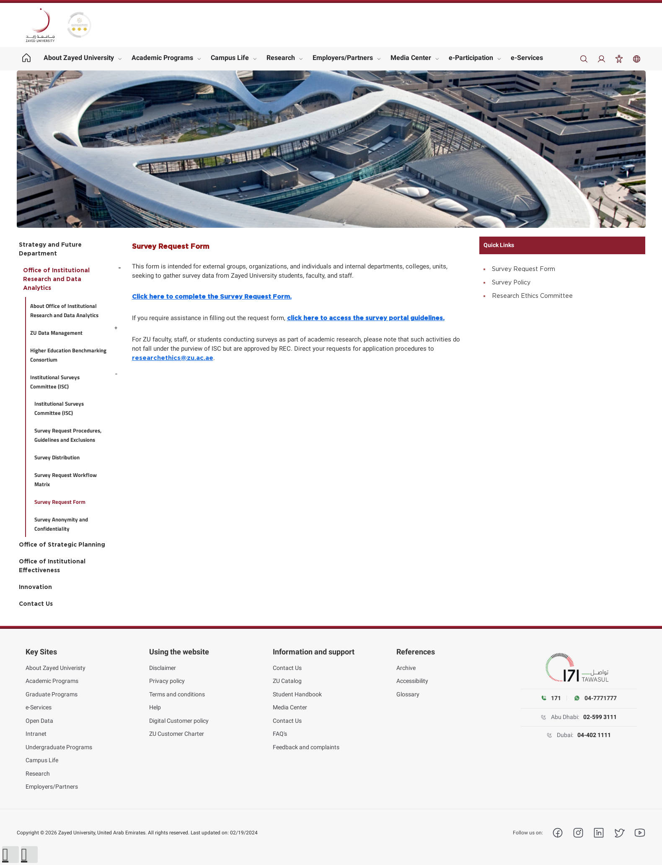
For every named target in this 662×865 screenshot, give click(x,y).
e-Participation (471, 58)
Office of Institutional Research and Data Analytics (56, 279)
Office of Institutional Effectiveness (52, 566)
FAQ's (280, 733)
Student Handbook (297, 694)
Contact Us (36, 604)
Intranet (36, 733)
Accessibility (412, 680)
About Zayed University (79, 58)
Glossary (407, 694)
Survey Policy (511, 283)
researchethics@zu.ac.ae (172, 358)
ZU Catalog (287, 680)
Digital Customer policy (179, 720)
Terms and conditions (177, 694)
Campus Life (230, 58)
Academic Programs (162, 58)
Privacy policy (167, 680)
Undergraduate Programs (59, 747)
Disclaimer (162, 667)
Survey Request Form (523, 269)
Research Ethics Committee (532, 296)
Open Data (39, 720)
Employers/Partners (343, 58)
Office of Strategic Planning (62, 545)
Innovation (35, 587)
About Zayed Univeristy (55, 667)
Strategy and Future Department (50, 249)
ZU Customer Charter (176, 733)
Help (155, 707)
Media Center (410, 58)
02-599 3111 (600, 717)
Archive (406, 667)
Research (280, 58)
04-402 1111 (594, 735)
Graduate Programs (52, 694)
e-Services (527, 58)
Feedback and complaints (306, 747)
